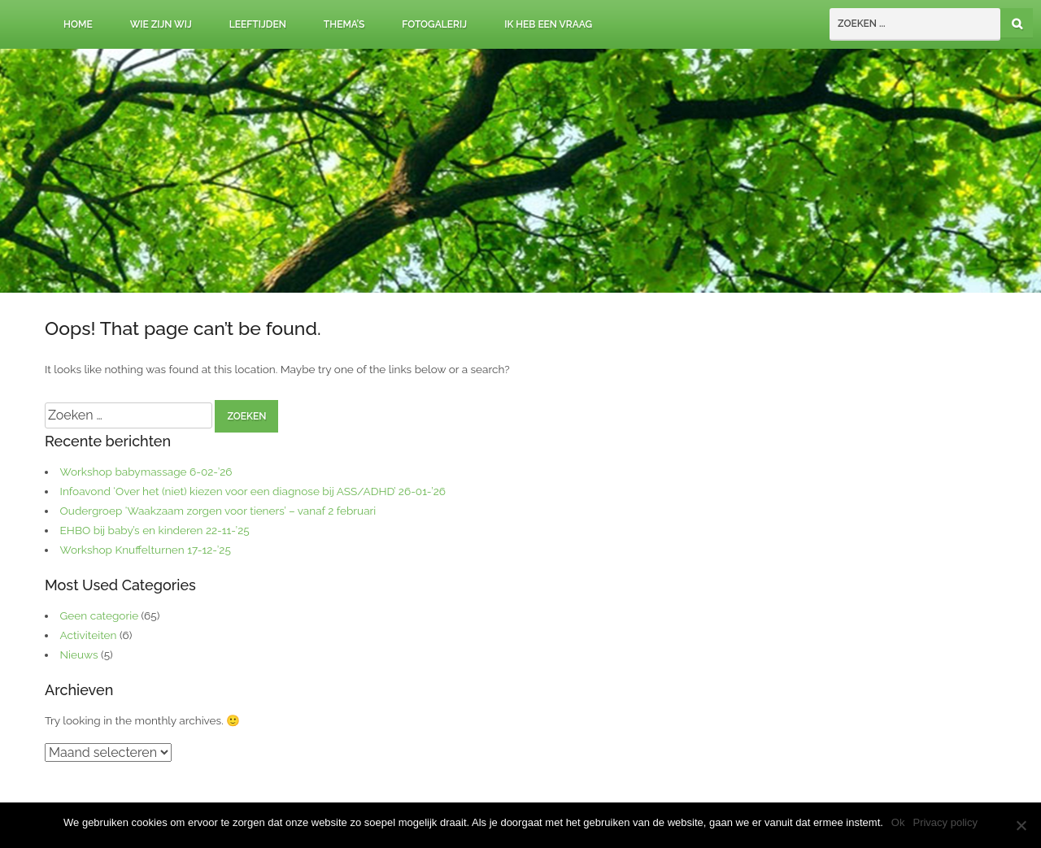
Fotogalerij (434, 24)
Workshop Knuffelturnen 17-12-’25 (145, 549)
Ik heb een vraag (548, 24)
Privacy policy (945, 822)
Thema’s (344, 24)
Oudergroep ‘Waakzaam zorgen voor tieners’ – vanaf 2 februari (218, 510)
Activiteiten (88, 634)
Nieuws (79, 654)
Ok (898, 822)
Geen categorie (99, 615)
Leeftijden (257, 24)
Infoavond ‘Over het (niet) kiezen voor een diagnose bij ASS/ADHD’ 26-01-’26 (253, 491)
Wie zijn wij (161, 24)
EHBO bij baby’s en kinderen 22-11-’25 (155, 530)
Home (78, 24)
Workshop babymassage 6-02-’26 (146, 471)
